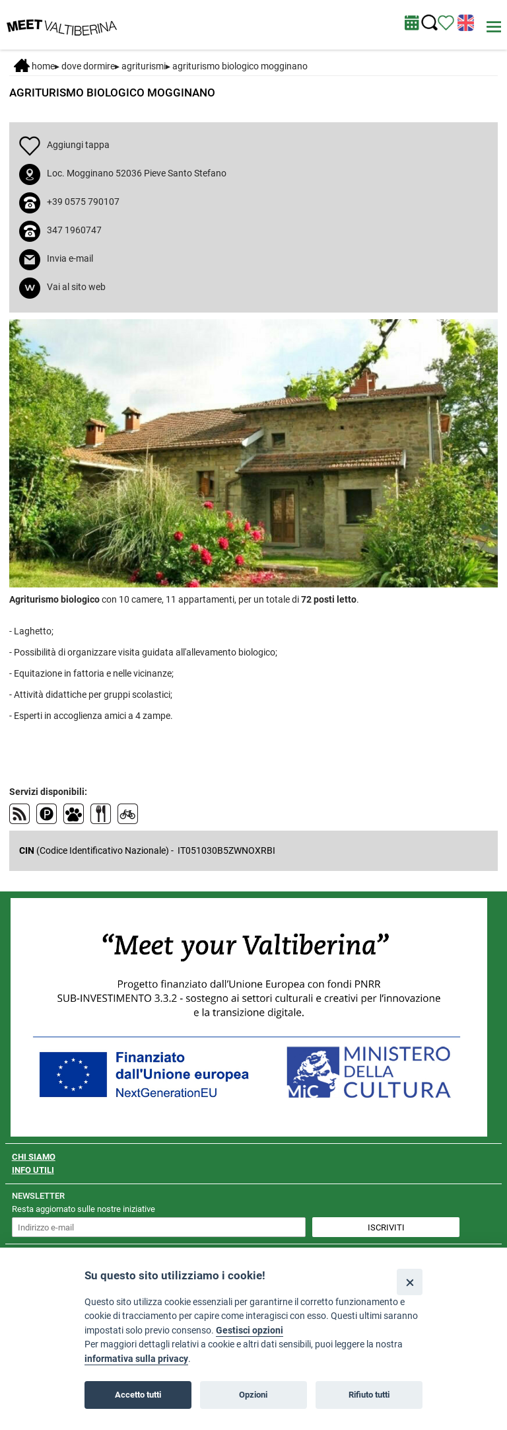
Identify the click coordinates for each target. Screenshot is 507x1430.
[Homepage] (62, 24)
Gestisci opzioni (249, 1330)
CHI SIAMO (33, 1157)
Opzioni (253, 1395)
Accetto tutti (138, 1395)
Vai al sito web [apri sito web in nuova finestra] (76, 287)
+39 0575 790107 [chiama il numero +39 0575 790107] (83, 201)
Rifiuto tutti (369, 1395)
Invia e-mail (70, 258)
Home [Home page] (34, 66)
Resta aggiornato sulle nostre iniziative (83, 1209)
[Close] (409, 1282)
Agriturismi (143, 66)
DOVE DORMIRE (88, 66)
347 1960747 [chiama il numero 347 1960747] (74, 230)
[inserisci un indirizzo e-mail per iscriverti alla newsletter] (159, 1227)
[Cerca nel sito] (429, 23)
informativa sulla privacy (136, 1359)
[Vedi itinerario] (446, 22)
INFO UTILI (33, 1170)
